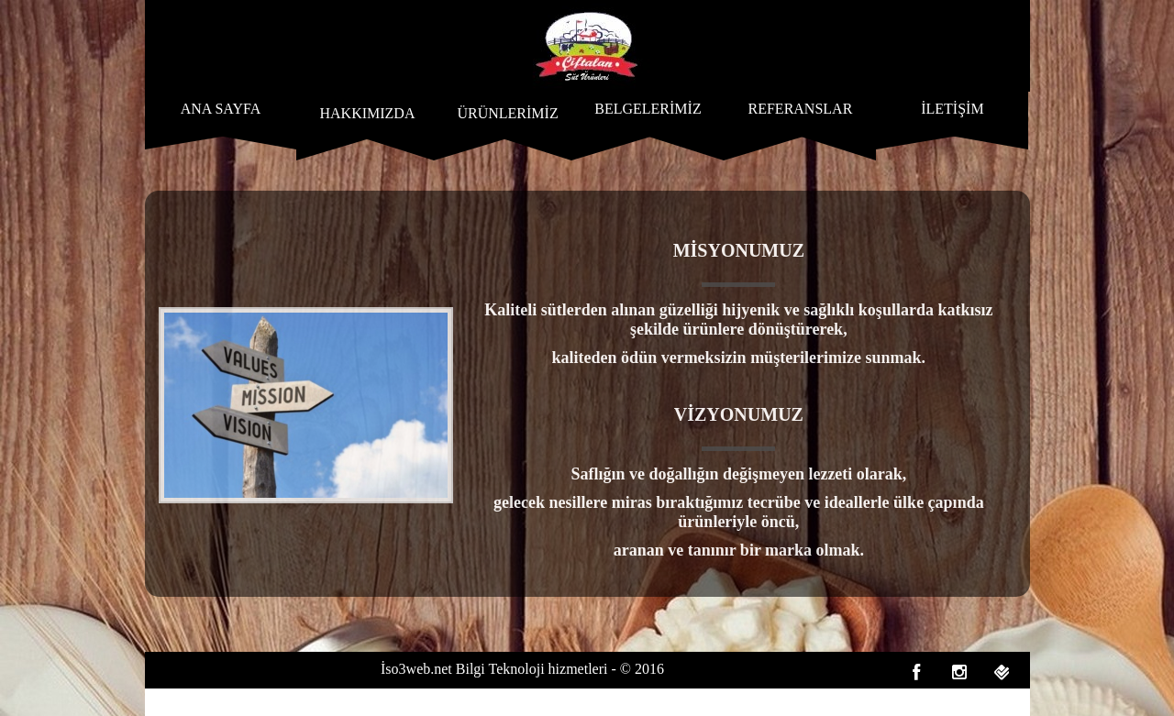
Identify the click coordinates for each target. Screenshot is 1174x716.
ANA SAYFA (221, 108)
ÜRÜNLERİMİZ (507, 113)
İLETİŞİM (952, 108)
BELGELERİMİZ (647, 108)
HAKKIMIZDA (367, 113)
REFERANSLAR (800, 108)
